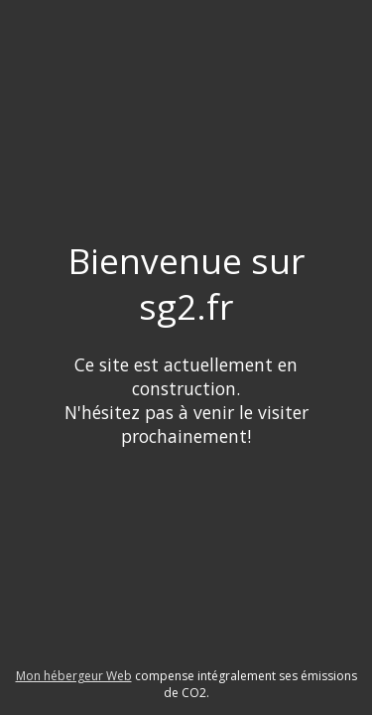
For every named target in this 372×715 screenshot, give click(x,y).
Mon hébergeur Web (74, 675)
